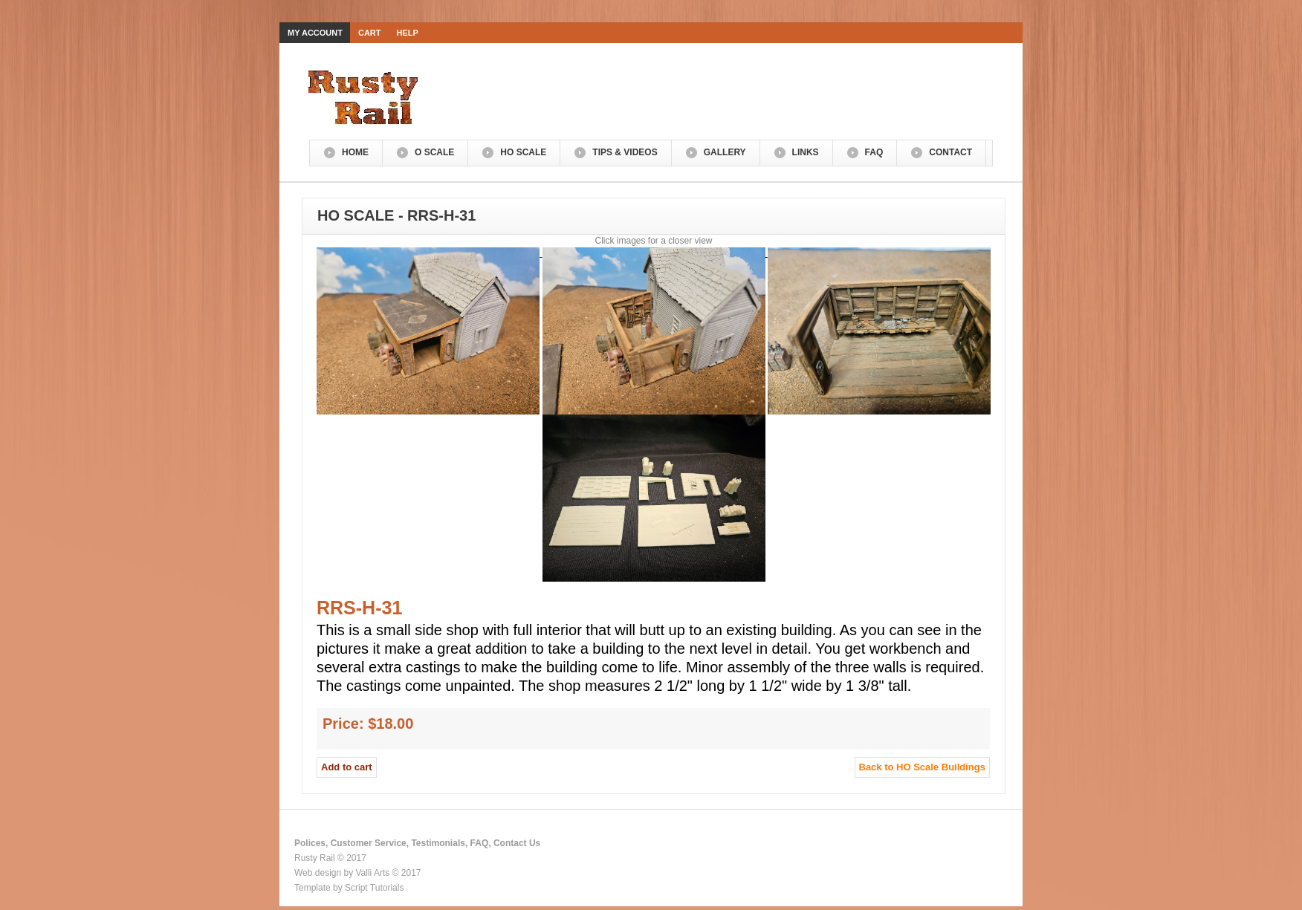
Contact (950, 152)
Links (805, 152)
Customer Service (369, 843)
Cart (369, 32)
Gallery (725, 152)
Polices (310, 843)
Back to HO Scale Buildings (922, 767)
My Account (315, 32)
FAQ (874, 152)
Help (407, 32)
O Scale (434, 152)
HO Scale (523, 152)
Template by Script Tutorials (349, 888)
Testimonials (437, 843)
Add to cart (346, 767)
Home (355, 152)
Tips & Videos (624, 152)
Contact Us (516, 843)
